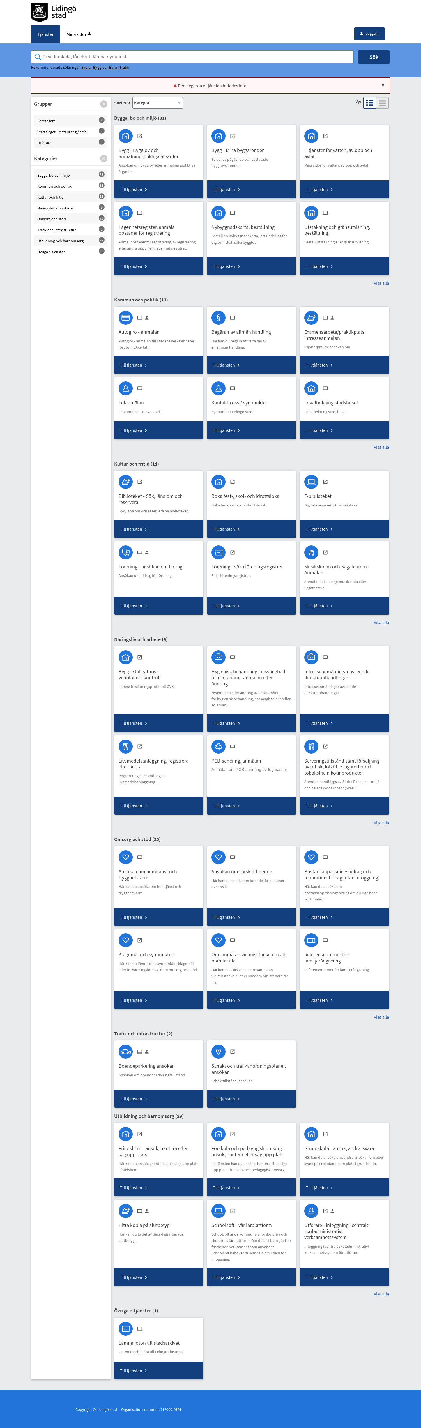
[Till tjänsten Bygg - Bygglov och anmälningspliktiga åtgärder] (159, 151)
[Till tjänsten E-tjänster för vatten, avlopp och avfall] (344, 151)
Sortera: (122, 102)
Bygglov (100, 67)
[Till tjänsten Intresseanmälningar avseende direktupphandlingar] (344, 672)
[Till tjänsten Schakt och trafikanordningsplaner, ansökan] (251, 1067)
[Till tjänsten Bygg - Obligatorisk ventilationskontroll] (159, 672)
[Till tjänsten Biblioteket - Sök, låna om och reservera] (159, 497)
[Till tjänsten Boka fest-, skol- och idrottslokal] (248, 494)
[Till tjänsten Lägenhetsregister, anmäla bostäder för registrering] (159, 228)
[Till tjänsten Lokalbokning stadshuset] (333, 400)
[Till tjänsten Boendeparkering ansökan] (149, 1064)
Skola (86, 67)
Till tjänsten (131, 189)
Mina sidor (79, 34)
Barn (113, 67)
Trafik (124, 67)
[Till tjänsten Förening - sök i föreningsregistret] (249, 564)
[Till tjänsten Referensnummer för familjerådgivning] (344, 955)
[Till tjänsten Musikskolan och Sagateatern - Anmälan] (344, 567)
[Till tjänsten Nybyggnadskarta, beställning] (245, 225)
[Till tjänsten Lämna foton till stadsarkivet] (151, 1341)
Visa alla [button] (381, 283)
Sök (373, 56)
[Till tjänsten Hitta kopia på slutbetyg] (146, 1223)
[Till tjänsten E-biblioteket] (320, 494)
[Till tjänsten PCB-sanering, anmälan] (238, 759)
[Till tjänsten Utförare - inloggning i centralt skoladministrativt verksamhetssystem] (344, 1229)
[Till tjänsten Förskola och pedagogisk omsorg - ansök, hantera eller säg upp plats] (251, 1149)
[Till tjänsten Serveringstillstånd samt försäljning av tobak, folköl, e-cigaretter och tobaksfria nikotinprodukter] (344, 765)
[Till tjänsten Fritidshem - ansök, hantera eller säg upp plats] (159, 1149)
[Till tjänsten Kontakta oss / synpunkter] (241, 400)
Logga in (370, 33)
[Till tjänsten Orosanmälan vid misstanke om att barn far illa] (251, 955)
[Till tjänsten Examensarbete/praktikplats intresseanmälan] (344, 333)
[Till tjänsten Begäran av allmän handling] (243, 330)
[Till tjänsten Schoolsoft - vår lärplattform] (243, 1223)
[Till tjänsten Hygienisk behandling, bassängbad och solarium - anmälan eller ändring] (251, 675)
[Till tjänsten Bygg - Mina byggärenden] (240, 148)
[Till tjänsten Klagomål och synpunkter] (148, 952)
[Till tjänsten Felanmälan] (133, 400)
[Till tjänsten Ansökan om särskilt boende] (243, 869)
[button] (103, 104)
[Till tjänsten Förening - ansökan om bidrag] (153, 564)
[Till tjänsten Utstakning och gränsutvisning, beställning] (344, 228)
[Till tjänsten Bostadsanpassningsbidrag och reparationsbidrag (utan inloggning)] (344, 872)
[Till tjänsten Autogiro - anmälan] (141, 330)
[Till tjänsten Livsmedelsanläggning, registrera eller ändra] (159, 762)
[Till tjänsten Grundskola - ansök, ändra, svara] (341, 1146)
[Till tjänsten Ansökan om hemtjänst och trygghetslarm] (159, 872)
